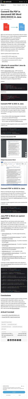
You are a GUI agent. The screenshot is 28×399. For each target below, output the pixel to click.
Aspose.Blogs (6, 9)
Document (17, 116)
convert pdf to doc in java (12, 324)
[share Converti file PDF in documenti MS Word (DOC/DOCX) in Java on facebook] (15, 340)
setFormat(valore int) (6, 233)
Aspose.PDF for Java (9, 70)
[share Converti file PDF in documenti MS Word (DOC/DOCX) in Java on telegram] (20, 340)
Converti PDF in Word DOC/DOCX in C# (10, 315)
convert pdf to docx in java (6, 326)
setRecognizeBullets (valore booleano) (10, 253)
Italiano (21, 1)
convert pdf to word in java (17, 326)
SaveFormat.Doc (19, 121)
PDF (2, 34)
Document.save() (14, 119)
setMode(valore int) (6, 251)
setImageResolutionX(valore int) (9, 240)
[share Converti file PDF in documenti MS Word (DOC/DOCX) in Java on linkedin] (11, 340)
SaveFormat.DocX (18, 198)
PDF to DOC (4, 324)
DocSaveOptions (7, 227)
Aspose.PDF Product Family (6, 322)
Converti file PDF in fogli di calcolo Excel (11, 317)
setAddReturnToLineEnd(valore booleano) (11, 237)
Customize (8, 395)
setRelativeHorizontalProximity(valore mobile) (12, 256)
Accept (14, 392)
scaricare (18, 75)
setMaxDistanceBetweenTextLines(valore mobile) (13, 247)
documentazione (15, 308)
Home (2, 5)
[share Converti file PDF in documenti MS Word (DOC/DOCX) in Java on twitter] (8, 340)
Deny (20, 395)
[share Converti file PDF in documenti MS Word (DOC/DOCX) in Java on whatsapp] (18, 340)
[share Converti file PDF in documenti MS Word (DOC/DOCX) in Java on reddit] (13, 340)
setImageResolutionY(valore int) (9, 244)
